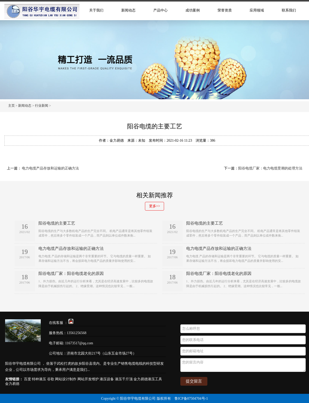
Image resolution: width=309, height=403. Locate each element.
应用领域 (257, 10)
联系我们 (289, 10)
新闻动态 (128, 10)
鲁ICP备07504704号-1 (191, 398)
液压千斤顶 (124, 379)
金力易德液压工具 (147, 379)
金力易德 (12, 384)
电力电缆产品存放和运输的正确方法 (50, 168)
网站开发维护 (88, 379)
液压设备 (107, 379)
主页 (11, 105)
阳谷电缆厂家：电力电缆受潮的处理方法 (270, 168)
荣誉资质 (225, 10)
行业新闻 (41, 105)
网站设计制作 (65, 379)
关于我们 (96, 10)
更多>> (154, 206)
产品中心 (160, 10)
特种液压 (39, 379)
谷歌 (50, 379)
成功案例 (192, 10)
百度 (27, 379)
